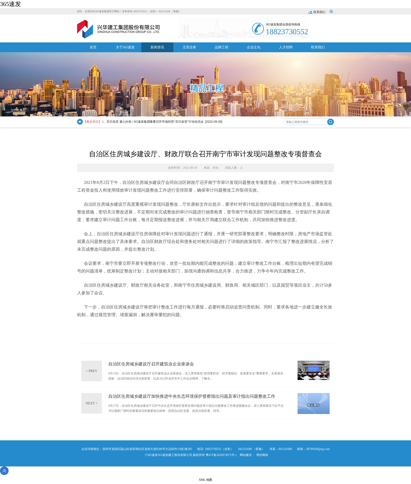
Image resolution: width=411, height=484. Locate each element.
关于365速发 (125, 48)
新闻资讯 (157, 48)
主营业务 (189, 48)
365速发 (10, 4)
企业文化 (254, 48)
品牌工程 (221, 48)
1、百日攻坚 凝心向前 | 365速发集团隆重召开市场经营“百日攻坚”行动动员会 (153, 121)
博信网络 (262, 455)
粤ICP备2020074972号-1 (221, 455)
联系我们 (316, 12)
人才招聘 (286, 48)
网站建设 (246, 455)
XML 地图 (205, 479)
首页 (93, 48)
